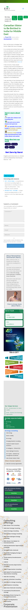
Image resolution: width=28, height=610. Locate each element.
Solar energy (9, 433)
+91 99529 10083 (10, 317)
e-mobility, (18, 128)
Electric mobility (10, 435)
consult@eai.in (10, 324)
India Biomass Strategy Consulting (13, 533)
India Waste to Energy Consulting (12, 582)
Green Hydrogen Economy (12, 451)
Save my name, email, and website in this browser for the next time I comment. (13, 240)
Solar (25, 17)
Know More (14, 493)
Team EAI (8, 37)
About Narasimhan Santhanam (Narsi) (13, 256)
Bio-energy (14, 18)
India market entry (10, 427)
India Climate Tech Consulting (11, 525)
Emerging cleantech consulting (13, 441)
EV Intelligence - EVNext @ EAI (13, 448)
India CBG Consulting (9, 576)
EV (6, 423)
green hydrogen (13, 130)
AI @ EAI (6, 562)
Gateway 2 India (11, 132)
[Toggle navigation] (5, 1)
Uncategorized (7, 39)
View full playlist (9, 176)
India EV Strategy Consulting (11, 531)
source (20, 62)
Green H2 (20, 18)
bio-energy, (12, 128)
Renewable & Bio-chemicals (11, 550)
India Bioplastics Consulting (11, 585)
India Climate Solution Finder (13, 458)
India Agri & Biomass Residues (13, 497)
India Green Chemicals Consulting (12, 587)
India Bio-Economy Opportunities (14, 463)
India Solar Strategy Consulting (12, 528)
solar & (7, 130)
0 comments (16, 39)
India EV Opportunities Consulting (12, 569)
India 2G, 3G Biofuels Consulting (12, 579)
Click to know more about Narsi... (14, 305)
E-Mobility (7, 144)
